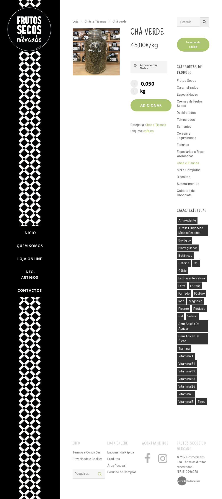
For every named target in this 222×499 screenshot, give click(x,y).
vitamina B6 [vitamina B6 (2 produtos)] (186, 386)
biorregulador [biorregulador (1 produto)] (187, 248)
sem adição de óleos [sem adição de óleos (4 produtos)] (188, 338)
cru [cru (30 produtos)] (196, 263)
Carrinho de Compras (121, 472)
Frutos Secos (186, 81)
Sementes (184, 127)
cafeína (148, 131)
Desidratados (186, 113)
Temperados (186, 120)
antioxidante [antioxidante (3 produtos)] (187, 220)
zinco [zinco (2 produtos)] (201, 401)
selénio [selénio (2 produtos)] (192, 316)
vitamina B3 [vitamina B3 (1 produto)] (186, 379)
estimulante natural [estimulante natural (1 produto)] (192, 278)
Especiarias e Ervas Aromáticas (190, 154)
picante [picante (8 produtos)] (183, 308)
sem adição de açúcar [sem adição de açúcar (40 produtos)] (188, 326)
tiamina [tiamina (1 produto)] (184, 348)
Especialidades (187, 94)
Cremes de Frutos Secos (190, 103)
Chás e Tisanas (95, 21)
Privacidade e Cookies (88, 459)
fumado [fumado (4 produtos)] (184, 293)
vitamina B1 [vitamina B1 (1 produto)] (186, 363)
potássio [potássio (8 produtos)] (199, 308)
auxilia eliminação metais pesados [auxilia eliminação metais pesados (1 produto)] (190, 230)
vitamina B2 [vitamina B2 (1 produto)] (186, 371)
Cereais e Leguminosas (186, 136)
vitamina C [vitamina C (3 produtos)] (185, 394)
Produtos (113, 459)
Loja (75, 21)
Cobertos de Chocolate (186, 193)
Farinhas (183, 145)
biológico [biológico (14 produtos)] (184, 240)
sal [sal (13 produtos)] (180, 316)
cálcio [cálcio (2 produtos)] (182, 270)
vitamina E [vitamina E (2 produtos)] (185, 401)
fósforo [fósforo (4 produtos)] (199, 293)
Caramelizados (187, 88)
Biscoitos (183, 177)
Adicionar (151, 105)
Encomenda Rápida (120, 452)
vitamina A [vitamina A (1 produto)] (186, 356)
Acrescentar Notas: (145, 67)
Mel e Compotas (189, 170)
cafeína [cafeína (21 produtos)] (183, 263)
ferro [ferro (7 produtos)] (182, 286)
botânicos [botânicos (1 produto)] (185, 255)
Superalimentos (188, 184)
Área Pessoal (116, 465)
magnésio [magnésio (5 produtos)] (195, 301)
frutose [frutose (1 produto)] (195, 286)
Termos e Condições (87, 452)
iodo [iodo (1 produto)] (181, 301)
